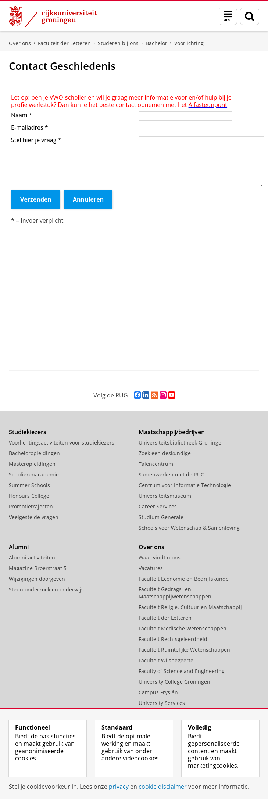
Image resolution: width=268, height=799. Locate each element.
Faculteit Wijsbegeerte (166, 660)
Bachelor (156, 43)
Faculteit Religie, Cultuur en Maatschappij (190, 607)
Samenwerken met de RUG (171, 474)
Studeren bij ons (118, 43)
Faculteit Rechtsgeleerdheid (173, 639)
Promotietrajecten (31, 506)
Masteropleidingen (32, 463)
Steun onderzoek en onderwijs (46, 589)
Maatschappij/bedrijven (172, 432)
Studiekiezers (27, 432)
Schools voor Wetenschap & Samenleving (189, 527)
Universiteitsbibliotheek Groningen (182, 442)
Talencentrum (156, 463)
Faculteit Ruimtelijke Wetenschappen (184, 649)
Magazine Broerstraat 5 (38, 568)
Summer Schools (29, 485)
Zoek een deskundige (165, 453)
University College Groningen (174, 681)
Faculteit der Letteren (64, 43)
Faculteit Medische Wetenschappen (182, 628)
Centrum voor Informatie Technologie (185, 485)
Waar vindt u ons (160, 557)
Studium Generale (161, 517)
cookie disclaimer (163, 786)
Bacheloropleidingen (34, 453)
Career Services (158, 506)
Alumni (19, 547)
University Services (162, 702)
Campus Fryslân (158, 692)
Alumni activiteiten (32, 557)
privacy (119, 786)
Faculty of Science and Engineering (182, 670)
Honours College (29, 495)
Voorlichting (189, 43)
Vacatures (151, 568)
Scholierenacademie (34, 474)
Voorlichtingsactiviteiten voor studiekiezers (61, 442)
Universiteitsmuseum (165, 495)
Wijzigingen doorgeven (37, 578)
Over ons (20, 43)
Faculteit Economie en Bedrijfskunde (184, 578)
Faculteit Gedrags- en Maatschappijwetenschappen (175, 593)
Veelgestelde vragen (33, 517)
